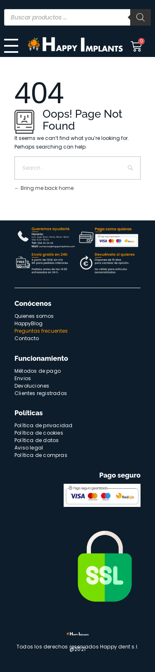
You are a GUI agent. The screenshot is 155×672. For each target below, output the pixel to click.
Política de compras (40, 455)
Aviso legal (28, 447)
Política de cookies (38, 432)
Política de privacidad (43, 425)
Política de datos (36, 440)
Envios (22, 378)
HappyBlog (28, 323)
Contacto (26, 338)
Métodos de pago (37, 370)
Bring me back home (44, 188)
